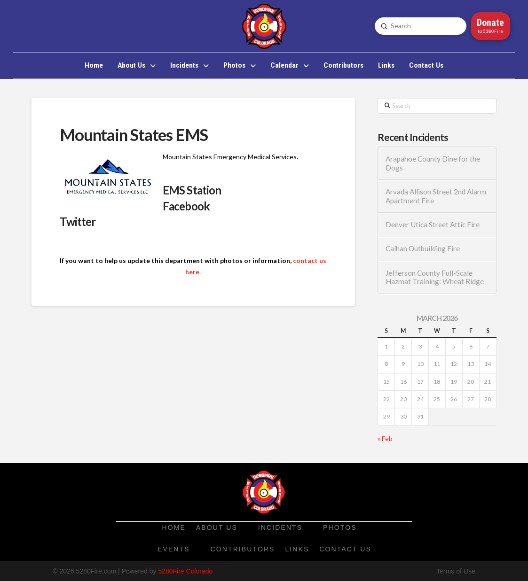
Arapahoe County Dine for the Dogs (433, 163)
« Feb (385, 438)
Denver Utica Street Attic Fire (433, 224)
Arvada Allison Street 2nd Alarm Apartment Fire (436, 196)
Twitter (77, 221)
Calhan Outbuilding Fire (423, 248)
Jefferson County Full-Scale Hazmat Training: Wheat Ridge (435, 277)
